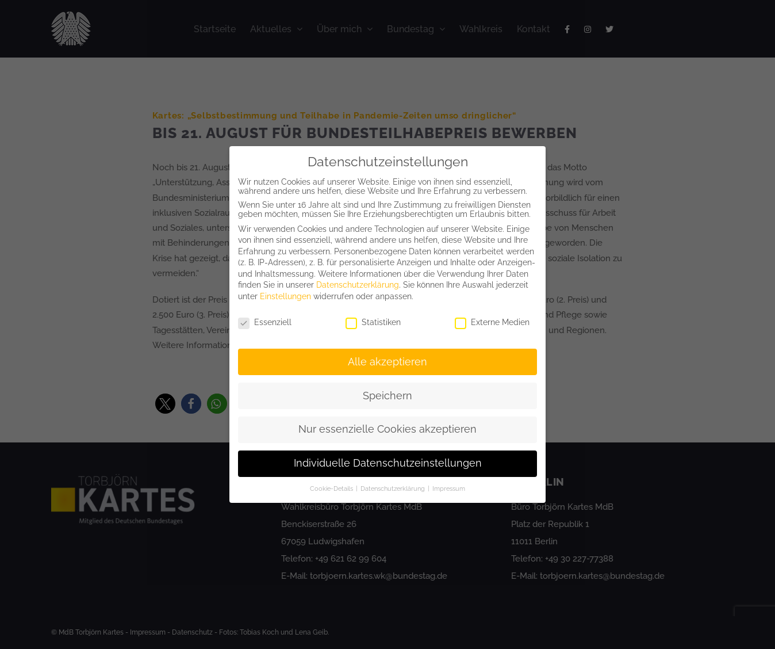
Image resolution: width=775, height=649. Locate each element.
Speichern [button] (387, 396)
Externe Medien (492, 322)
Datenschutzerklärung (357, 284)
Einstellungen (285, 296)
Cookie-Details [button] (332, 488)
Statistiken (373, 322)
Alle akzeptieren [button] (387, 362)
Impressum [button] (448, 488)
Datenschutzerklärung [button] (393, 488)
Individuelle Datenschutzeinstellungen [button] (388, 463)
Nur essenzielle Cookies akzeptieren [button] (387, 429)
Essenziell (264, 322)
